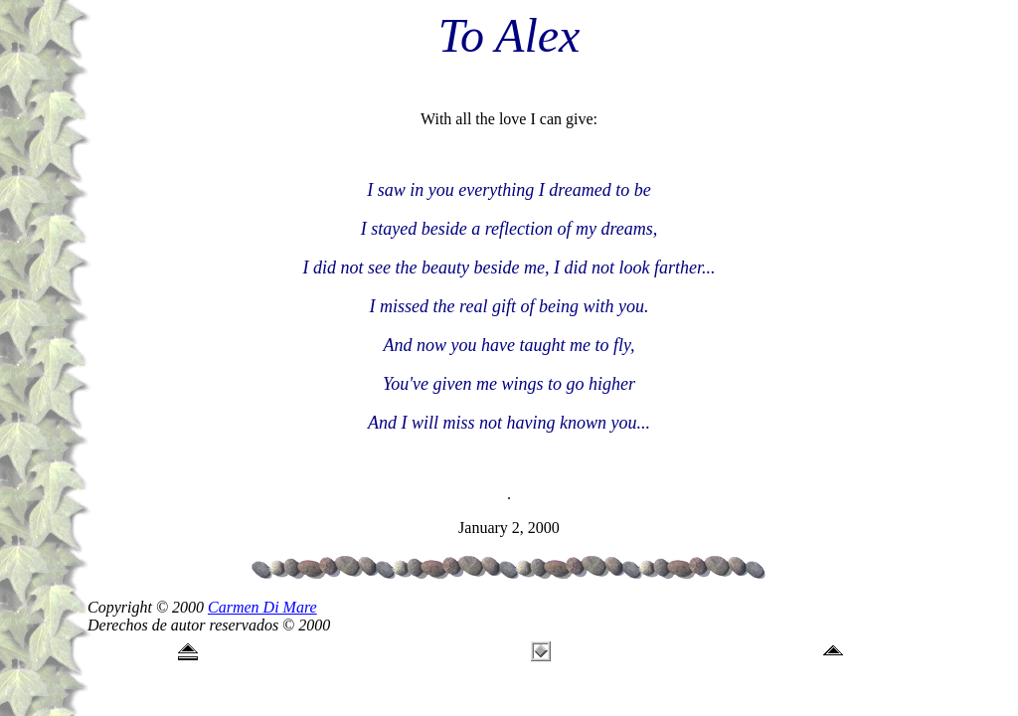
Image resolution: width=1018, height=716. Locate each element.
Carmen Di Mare (262, 607)
